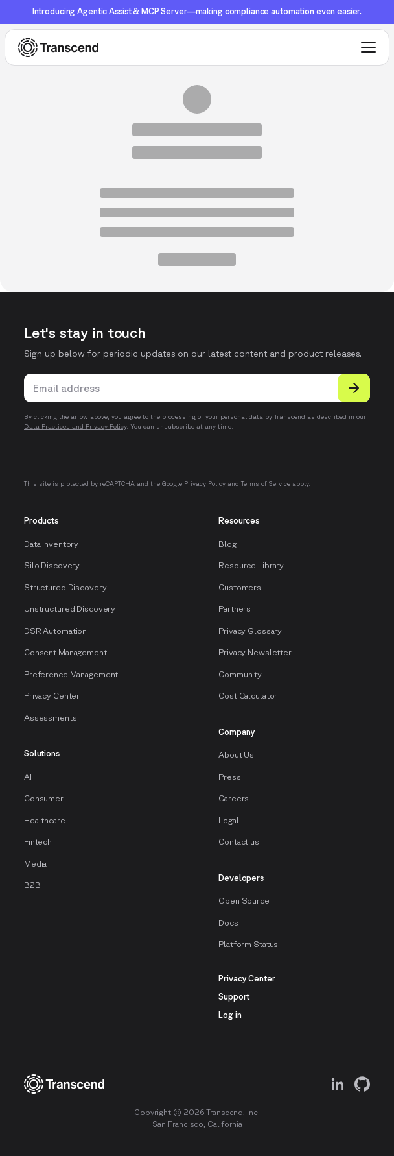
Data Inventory (51, 544)
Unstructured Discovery (69, 609)
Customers (239, 587)
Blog (227, 544)
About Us (236, 755)
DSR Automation (55, 631)
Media (35, 864)
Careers (233, 798)
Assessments (50, 718)
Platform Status (248, 944)
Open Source (244, 901)
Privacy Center (52, 696)
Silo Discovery (52, 565)
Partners (234, 609)
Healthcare (44, 820)
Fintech (38, 842)
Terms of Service (265, 483)
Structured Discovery (65, 587)
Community (240, 674)
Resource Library (251, 565)
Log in (229, 1015)
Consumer (44, 798)
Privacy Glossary (250, 631)
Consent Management (65, 652)
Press (229, 777)
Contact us (238, 842)
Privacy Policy (205, 483)
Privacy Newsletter (255, 652)
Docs (228, 923)
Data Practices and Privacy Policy (75, 426)
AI (28, 777)
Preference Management (71, 674)
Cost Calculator (247, 696)
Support (233, 997)
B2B (32, 885)
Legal (228, 820)
